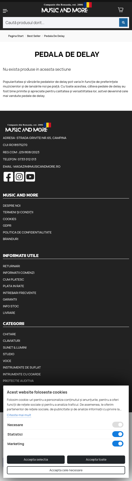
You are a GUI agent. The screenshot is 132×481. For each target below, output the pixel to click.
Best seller (34, 36)
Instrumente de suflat (22, 367)
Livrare (9, 312)
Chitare (9, 334)
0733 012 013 (27, 159)
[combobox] (66, 22)
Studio (8, 354)
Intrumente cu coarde (22, 374)
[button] (11, 11)
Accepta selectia (36, 459)
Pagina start (16, 36)
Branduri (10, 239)
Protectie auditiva (18, 380)
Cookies (9, 219)
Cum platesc (13, 279)
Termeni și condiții (18, 212)
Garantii (10, 299)
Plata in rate (13, 286)
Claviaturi (11, 340)
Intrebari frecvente (19, 293)
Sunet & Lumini (15, 347)
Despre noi (11, 205)
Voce (7, 361)
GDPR (7, 225)
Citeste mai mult (19, 415)
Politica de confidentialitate (27, 232)
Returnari (11, 266)
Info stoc (11, 306)
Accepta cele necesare (66, 470)
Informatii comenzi (18, 272)
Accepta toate (96, 459)
